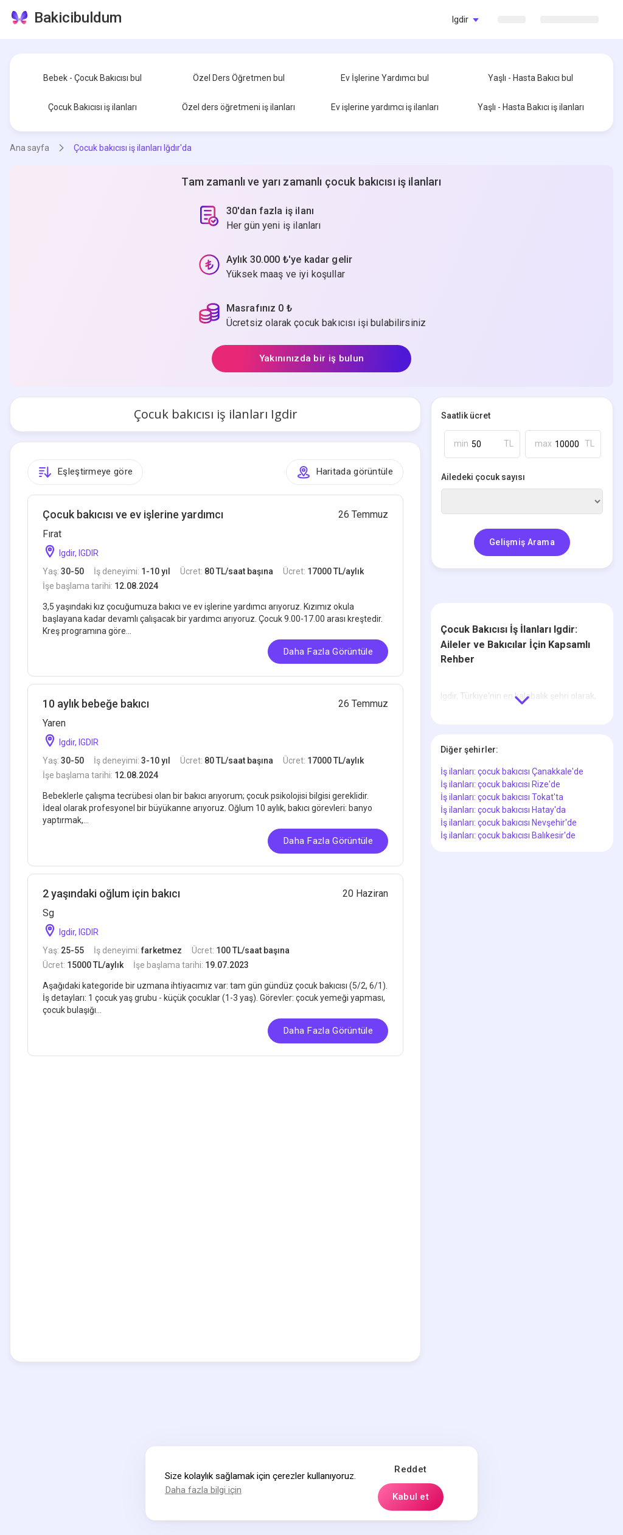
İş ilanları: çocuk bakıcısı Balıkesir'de (508, 835)
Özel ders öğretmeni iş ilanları (238, 107)
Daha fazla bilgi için (203, 1490)
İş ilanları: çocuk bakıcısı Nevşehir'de (508, 822)
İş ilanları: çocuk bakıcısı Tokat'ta (501, 797)
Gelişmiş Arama (522, 542)
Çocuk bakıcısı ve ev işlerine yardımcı (133, 514)
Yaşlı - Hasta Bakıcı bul (530, 78)
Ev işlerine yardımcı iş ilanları (385, 107)
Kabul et (410, 1496)
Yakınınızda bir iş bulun (311, 358)
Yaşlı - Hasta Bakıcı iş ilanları (531, 107)
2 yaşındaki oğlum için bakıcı (111, 893)
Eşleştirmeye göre (85, 472)
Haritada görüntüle (344, 472)
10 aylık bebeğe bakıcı (96, 703)
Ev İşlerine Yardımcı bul (385, 78)
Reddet (410, 1469)
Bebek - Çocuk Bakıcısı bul (92, 78)
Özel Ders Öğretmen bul (239, 78)
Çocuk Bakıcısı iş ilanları (92, 107)
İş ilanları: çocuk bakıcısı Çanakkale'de (511, 771)
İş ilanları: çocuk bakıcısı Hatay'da (503, 810)
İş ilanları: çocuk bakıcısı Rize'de (500, 784)
